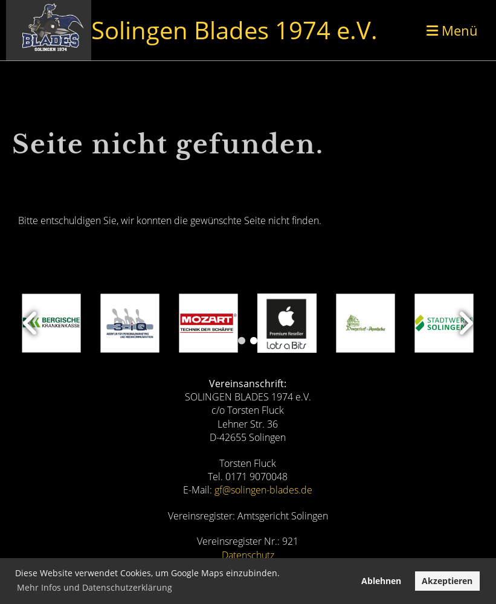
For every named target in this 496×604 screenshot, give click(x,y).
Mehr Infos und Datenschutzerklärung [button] (94, 587)
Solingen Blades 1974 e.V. (234, 30)
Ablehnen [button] (381, 580)
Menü (452, 30)
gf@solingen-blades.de (263, 489)
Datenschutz (248, 555)
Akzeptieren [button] (447, 580)
